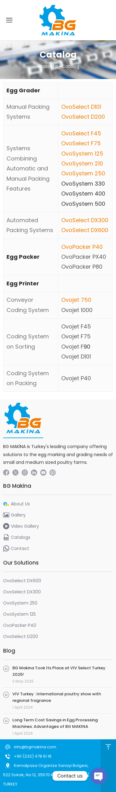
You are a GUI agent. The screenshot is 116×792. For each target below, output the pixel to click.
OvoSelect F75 (81, 143)
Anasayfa (47, 66)
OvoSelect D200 (83, 117)
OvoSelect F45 (81, 133)
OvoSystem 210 (82, 163)
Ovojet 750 (76, 300)
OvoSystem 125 (82, 153)
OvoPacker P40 (82, 247)
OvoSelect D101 (81, 107)
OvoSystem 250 (83, 173)
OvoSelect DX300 (84, 220)
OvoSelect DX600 (84, 230)
